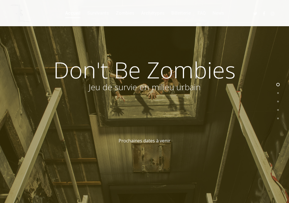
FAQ (202, 13)
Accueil (72, 13)
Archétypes (153, 13)
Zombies (125, 13)
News (218, 13)
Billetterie (181, 13)
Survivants (98, 13)
